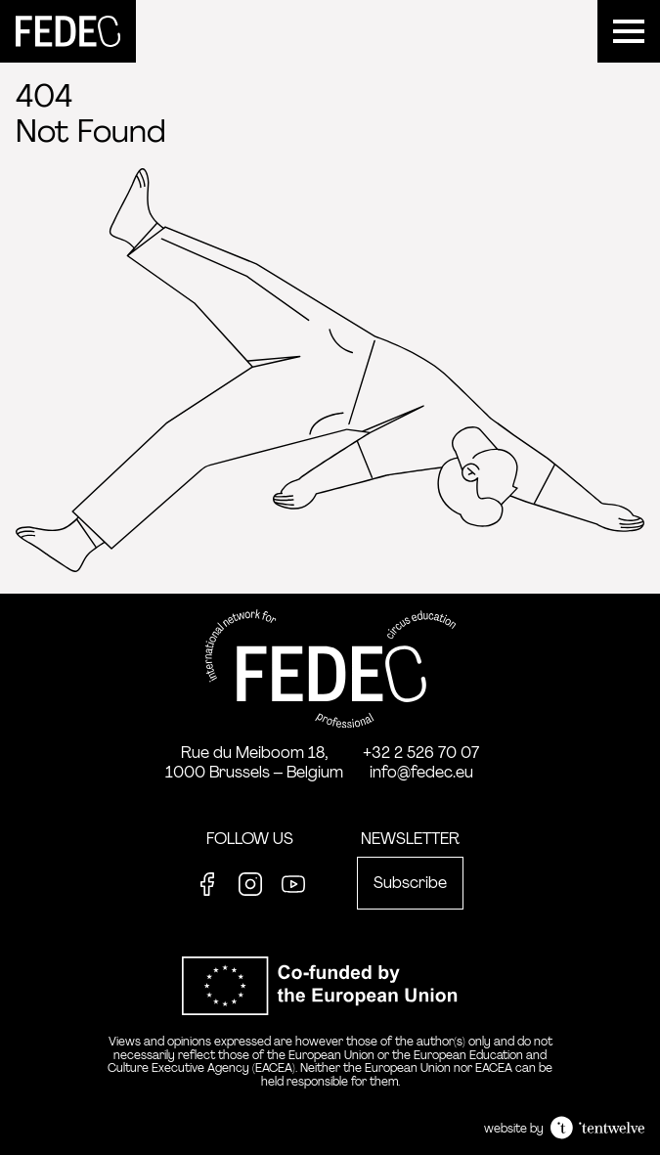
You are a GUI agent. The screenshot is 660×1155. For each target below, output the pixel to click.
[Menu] (628, 31)
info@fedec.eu (421, 772)
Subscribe (410, 882)
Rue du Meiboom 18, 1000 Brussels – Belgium (254, 762)
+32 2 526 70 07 (421, 752)
